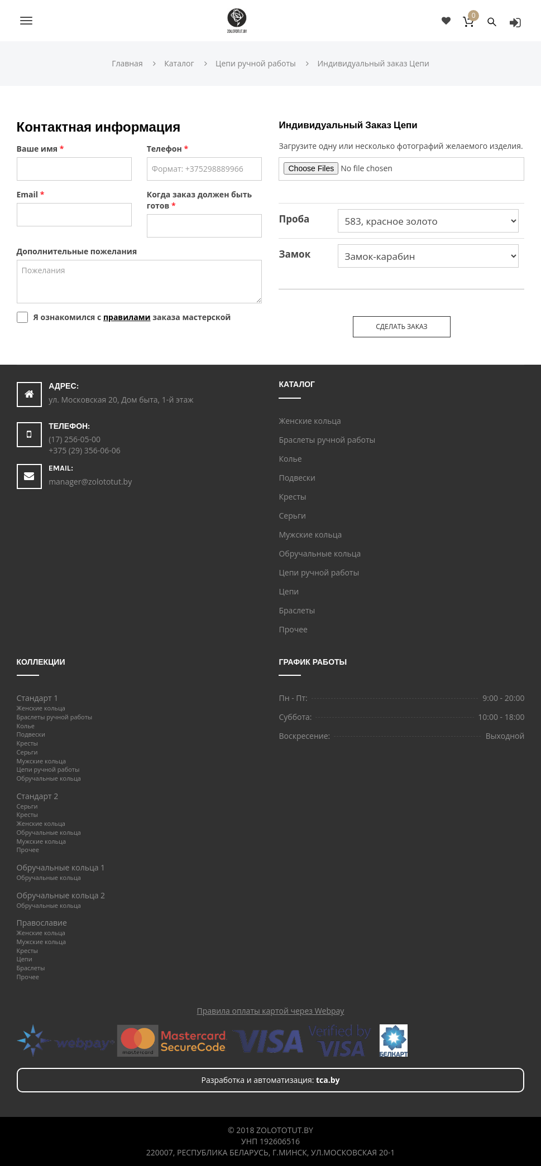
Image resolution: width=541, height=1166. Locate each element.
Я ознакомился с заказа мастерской (132, 317)
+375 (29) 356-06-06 (85, 450)
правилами (127, 317)
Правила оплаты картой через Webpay (270, 1010)
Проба (294, 218)
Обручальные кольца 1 (61, 867)
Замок (294, 254)
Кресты (292, 496)
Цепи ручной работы (319, 572)
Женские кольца (310, 420)
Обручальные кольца (320, 553)
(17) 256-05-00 (74, 439)
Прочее (293, 629)
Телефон (167, 148)
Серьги (292, 515)
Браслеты (297, 610)
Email (31, 194)
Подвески (297, 477)
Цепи (289, 591)
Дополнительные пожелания (77, 251)
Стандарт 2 (38, 796)
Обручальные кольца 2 (61, 895)
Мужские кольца (310, 534)
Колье (290, 458)
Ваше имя (40, 148)
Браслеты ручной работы (327, 439)
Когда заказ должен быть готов (199, 200)
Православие (42, 922)
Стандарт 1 (38, 698)
